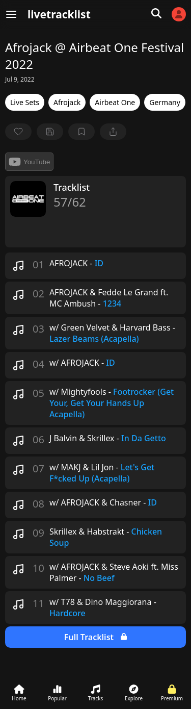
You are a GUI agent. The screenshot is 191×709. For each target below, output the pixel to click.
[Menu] (11, 14)
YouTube (29, 162)
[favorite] (18, 131)
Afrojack (66, 102)
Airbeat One (115, 102)
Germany (164, 102)
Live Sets (24, 102)
